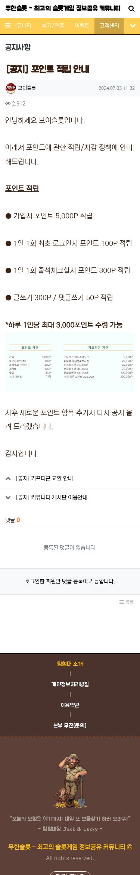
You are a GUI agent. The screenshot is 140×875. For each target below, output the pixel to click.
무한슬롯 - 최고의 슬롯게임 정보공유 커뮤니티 (62, 9)
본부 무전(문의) (70, 726)
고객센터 (109, 26)
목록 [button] (126, 602)
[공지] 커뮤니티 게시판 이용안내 (51, 497)
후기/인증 (53, 26)
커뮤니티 (21, 26)
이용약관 (70, 705)
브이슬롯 (27, 88)
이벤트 (82, 26)
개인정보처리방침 (70, 684)
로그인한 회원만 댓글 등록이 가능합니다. (70, 581)
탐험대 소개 (70, 664)
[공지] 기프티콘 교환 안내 (44, 478)
